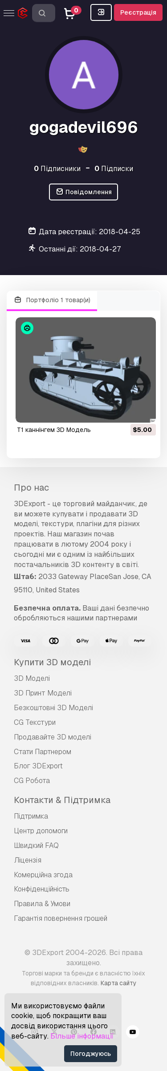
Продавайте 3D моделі (52, 737)
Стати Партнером (42, 751)
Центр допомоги (41, 830)
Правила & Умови (42, 903)
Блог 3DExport (38, 766)
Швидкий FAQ (36, 845)
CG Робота (32, 780)
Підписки (113, 168)
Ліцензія (27, 860)
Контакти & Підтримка (62, 800)
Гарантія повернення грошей (60, 918)
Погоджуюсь (90, 1054)
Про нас (31, 487)
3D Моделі (32, 678)
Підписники (57, 168)
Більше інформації (82, 1036)
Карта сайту (118, 983)
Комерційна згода (43, 874)
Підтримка (31, 816)
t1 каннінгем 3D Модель (54, 430)
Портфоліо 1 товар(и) (51, 300)
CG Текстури (35, 722)
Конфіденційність (41, 889)
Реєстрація (138, 12)
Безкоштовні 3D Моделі (53, 707)
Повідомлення (83, 192)
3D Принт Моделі (43, 693)
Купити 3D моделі (52, 662)
